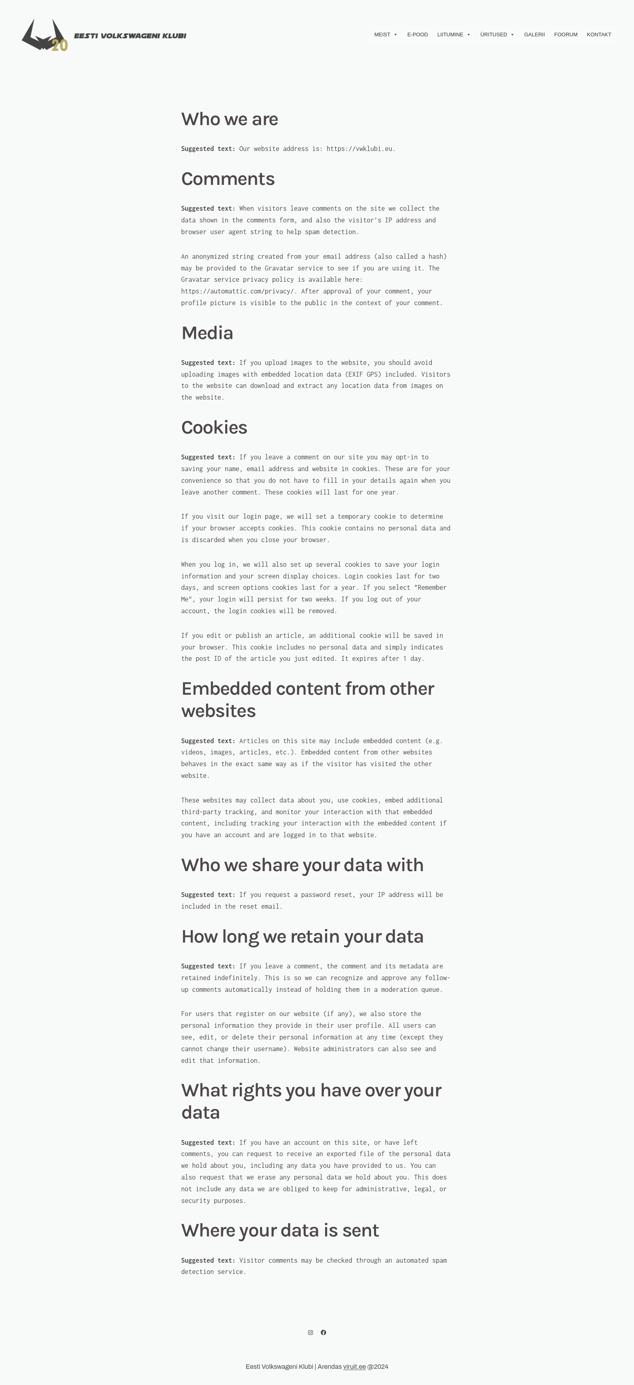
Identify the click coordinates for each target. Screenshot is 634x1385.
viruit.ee (354, 1366)
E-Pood (417, 34)
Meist (386, 35)
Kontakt (599, 34)
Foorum (566, 34)
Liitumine (454, 35)
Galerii (534, 34)
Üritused (497, 35)
